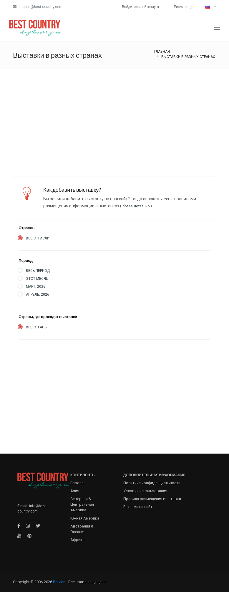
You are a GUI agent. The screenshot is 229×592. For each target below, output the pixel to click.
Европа (77, 483)
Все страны (36, 327)
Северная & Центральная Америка (82, 504)
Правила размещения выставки (152, 499)
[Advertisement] (114, 113)
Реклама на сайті (138, 507)
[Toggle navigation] (217, 27)
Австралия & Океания (82, 529)
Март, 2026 (35, 287)
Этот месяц (37, 279)
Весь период (38, 271)
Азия (74, 491)
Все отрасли (37, 238)
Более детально (136, 206)
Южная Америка (84, 518)
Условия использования (145, 491)
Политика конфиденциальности (151, 483)
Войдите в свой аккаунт (140, 6)
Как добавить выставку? (72, 189)
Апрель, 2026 (37, 294)
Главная (162, 51)
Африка (77, 540)
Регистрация (184, 6)
